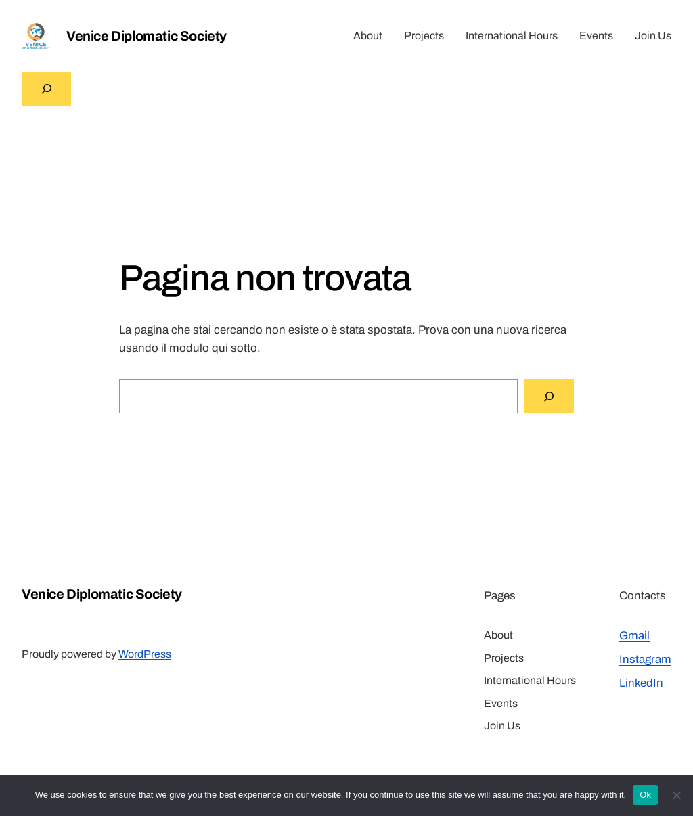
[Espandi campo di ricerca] (46, 89)
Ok (645, 795)
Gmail (634, 635)
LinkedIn (641, 683)
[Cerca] (549, 396)
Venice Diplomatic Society (146, 35)
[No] (676, 795)
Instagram (645, 659)
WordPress (144, 654)
